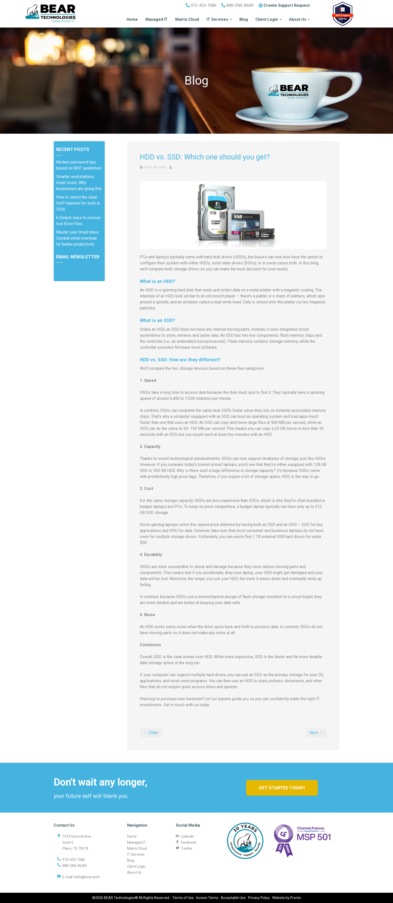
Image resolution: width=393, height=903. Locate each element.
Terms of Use (183, 898)
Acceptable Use (233, 898)
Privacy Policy (259, 898)
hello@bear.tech (87, 877)
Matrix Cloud (187, 19)
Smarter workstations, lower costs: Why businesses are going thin (79, 182)
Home (132, 19)
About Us (299, 19)
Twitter (186, 848)
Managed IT (156, 19)
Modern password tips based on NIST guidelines (79, 165)
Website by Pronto (286, 898)
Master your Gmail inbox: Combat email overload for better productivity (77, 238)
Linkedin (187, 836)
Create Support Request (284, 5)
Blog (243, 19)
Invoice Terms (207, 898)
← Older (151, 732)
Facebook (188, 842)
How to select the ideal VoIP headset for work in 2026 (78, 203)
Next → (316, 732)
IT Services (219, 19)
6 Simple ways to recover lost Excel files (78, 220)
